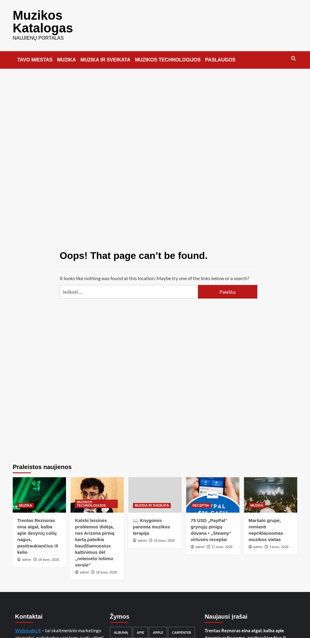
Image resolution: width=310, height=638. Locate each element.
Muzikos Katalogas (38, 19)
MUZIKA (66, 55)
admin (26, 555)
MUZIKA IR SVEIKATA (105, 55)
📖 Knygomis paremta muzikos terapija (151, 523)
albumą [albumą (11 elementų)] (121, 628)
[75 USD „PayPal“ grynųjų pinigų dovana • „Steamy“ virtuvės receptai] (212, 491)
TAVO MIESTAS (34, 55)
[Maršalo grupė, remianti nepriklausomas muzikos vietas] (270, 491)
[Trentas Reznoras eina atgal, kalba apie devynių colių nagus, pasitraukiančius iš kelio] (39, 491)
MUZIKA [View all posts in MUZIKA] (25, 501)
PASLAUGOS (220, 55)
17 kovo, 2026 (222, 543)
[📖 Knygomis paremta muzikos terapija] (155, 491)
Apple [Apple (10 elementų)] (158, 628)
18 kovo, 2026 (48, 555)
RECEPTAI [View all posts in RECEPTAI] (201, 501)
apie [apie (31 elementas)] (140, 628)
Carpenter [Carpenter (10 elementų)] (181, 628)
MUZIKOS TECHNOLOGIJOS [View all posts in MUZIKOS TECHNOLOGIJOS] (91, 499)
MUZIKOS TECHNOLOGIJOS (168, 55)
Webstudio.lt (28, 626)
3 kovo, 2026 (279, 543)
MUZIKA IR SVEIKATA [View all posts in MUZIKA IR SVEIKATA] (152, 501)
